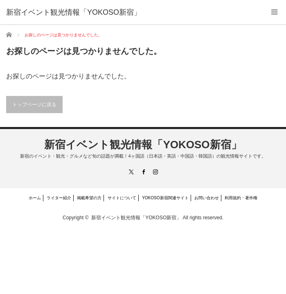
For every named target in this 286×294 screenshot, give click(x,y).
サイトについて (122, 198)
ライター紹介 (59, 198)
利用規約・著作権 (241, 198)
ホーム (35, 198)
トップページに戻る (34, 104)
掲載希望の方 (89, 198)
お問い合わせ (206, 198)
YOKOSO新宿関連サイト (165, 198)
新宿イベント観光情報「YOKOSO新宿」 (142, 144)
